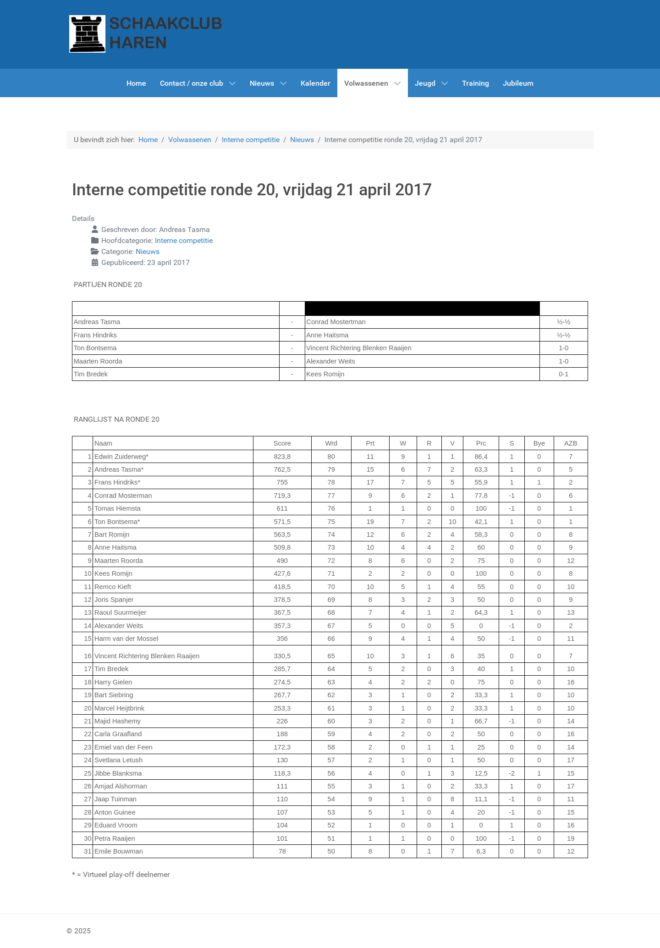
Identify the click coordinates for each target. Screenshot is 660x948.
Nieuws (148, 251)
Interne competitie (184, 240)
